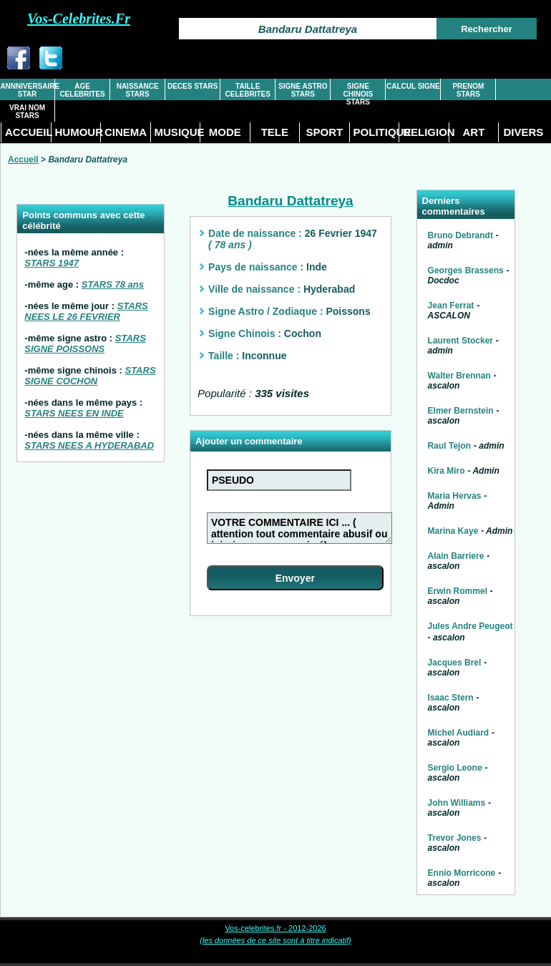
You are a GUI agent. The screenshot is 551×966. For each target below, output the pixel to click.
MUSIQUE (177, 132)
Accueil (23, 160)
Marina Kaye (453, 531)
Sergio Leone (455, 768)
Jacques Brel (455, 663)
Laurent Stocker (460, 341)
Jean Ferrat (451, 306)
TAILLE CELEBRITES (247, 90)
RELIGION (426, 132)
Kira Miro (446, 471)
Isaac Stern (451, 698)
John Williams (457, 803)
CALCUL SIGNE (413, 86)
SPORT (324, 132)
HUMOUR (78, 132)
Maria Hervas (455, 496)
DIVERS (523, 132)
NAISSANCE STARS (138, 90)
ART (473, 132)
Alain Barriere (456, 556)
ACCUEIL (28, 132)
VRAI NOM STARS (27, 111)
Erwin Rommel (457, 591)
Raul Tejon (449, 446)
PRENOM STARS (468, 90)
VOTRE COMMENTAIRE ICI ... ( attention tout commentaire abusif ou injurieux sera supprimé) (299, 528)
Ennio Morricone (462, 873)
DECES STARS (192, 86)
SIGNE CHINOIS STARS (358, 94)
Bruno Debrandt (460, 235)
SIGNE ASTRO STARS (303, 90)
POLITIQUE (376, 132)
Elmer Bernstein (461, 411)
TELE (274, 132)
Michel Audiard (458, 733)
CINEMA (125, 132)
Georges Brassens (466, 270)
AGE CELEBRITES (81, 90)
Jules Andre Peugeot (470, 626)
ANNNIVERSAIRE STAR (27, 90)
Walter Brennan (459, 376)
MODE (225, 132)
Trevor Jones (455, 838)
